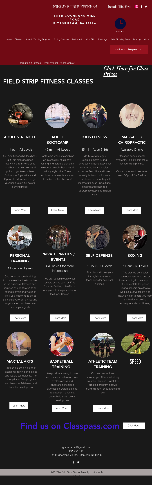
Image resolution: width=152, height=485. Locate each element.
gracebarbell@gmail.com (76, 447)
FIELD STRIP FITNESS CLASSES (48, 81)
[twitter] (146, 6)
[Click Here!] (134, 426)
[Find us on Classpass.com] (129, 49)
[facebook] (141, 6)
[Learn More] (20, 210)
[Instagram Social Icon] (136, 6)
